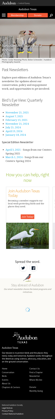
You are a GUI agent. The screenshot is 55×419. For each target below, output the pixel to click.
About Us (6, 383)
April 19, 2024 (14, 131)
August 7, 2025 (14, 116)
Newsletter (34, 376)
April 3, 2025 (13, 149)
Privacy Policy (7, 411)
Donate (38, 15)
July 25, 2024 (13, 127)
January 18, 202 (15, 134)
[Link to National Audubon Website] (9, 3)
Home (4, 368)
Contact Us (34, 368)
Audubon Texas (28, 9)
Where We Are (35, 379)
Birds (4, 376)
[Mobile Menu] (5, 15)
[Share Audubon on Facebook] (33, 267)
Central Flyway (24, 3)
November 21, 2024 (17, 123)
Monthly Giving (36, 391)
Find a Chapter (36, 372)
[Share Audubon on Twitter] (23, 267)
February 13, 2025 (17, 120)
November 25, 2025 (17, 112)
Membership (17, 15)
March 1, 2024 (14, 157)
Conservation (8, 372)
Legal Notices (7, 408)
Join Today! (27, 216)
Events (5, 379)
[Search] (50, 15)
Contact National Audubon (12, 414)
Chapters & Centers (11, 387)
